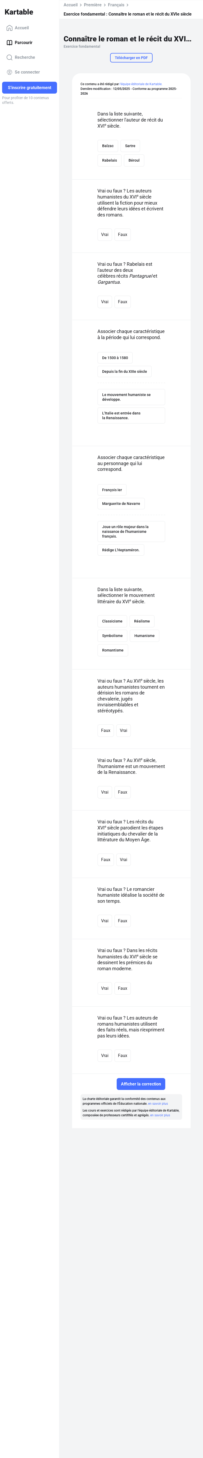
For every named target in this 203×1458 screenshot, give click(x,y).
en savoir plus (158, 1103)
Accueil (17, 28)
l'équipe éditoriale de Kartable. (141, 84)
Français (116, 4)
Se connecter (23, 72)
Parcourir (19, 43)
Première (93, 4)
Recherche (20, 57)
